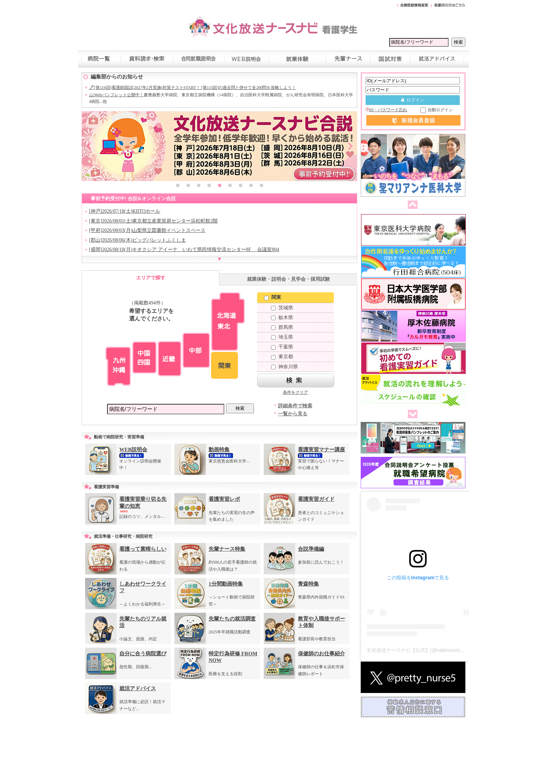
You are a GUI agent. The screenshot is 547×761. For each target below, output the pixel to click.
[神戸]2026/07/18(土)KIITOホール (124, 211)
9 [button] (261, 186)
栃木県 (282, 317)
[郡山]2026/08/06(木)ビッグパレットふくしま (137, 240)
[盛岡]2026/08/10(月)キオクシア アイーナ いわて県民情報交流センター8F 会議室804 (184, 249)
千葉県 (282, 346)
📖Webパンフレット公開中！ (116, 94)
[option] (219, 146)
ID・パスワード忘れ (386, 109)
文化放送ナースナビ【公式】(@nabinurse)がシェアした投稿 (433, 650)
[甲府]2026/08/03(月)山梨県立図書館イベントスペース (147, 230)
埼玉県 (282, 337)
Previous (88, 146)
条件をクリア (295, 392)
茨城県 (282, 307)
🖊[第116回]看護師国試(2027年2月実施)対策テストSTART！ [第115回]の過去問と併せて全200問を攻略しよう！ (192, 87)
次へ (411, 414)
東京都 (282, 356)
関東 (272, 297)
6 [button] (229, 186)
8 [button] (250, 186)
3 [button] (198, 186)
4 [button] (208, 186)
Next (350, 146)
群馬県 (282, 327)
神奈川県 (284, 366)
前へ (411, 205)
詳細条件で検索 (295, 405)
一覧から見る (292, 413)
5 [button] (219, 186)
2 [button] (188, 186)
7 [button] (240, 186)
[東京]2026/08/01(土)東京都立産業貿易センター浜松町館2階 (153, 221)
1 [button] (177, 186)
